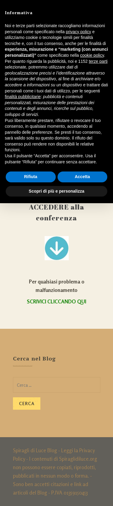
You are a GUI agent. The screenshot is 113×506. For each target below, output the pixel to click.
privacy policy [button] (78, 31)
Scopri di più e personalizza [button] (56, 191)
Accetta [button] (82, 176)
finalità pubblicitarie (23, 96)
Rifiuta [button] (30, 176)
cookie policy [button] (92, 55)
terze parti (98, 61)
